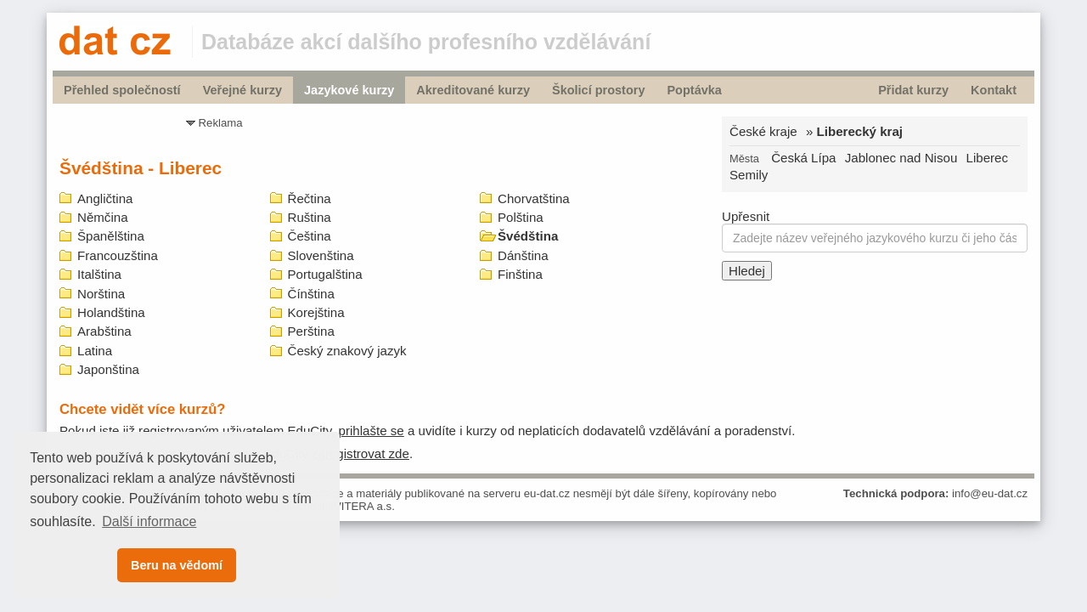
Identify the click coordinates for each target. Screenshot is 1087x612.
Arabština (104, 331)
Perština (311, 331)
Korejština (316, 312)
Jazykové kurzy (349, 90)
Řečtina (309, 198)
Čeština (309, 236)
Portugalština (325, 274)
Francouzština (117, 255)
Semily (748, 174)
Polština (521, 217)
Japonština (108, 369)
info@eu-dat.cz (990, 493)
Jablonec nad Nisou (901, 157)
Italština (99, 274)
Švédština (528, 236)
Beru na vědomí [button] (176, 565)
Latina (94, 350)
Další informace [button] (149, 521)
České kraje (763, 131)
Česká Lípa (803, 157)
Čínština (311, 293)
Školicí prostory (598, 90)
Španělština (110, 236)
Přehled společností (122, 90)
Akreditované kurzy (473, 90)
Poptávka (694, 90)
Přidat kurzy (913, 90)
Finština (520, 274)
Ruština (309, 217)
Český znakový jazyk (347, 350)
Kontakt (994, 90)
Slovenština (321, 255)
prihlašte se (371, 430)
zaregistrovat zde (360, 453)
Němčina (102, 217)
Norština (101, 293)
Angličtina (104, 198)
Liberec (987, 157)
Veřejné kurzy (242, 90)
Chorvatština (534, 198)
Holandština (111, 312)
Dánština (523, 255)
